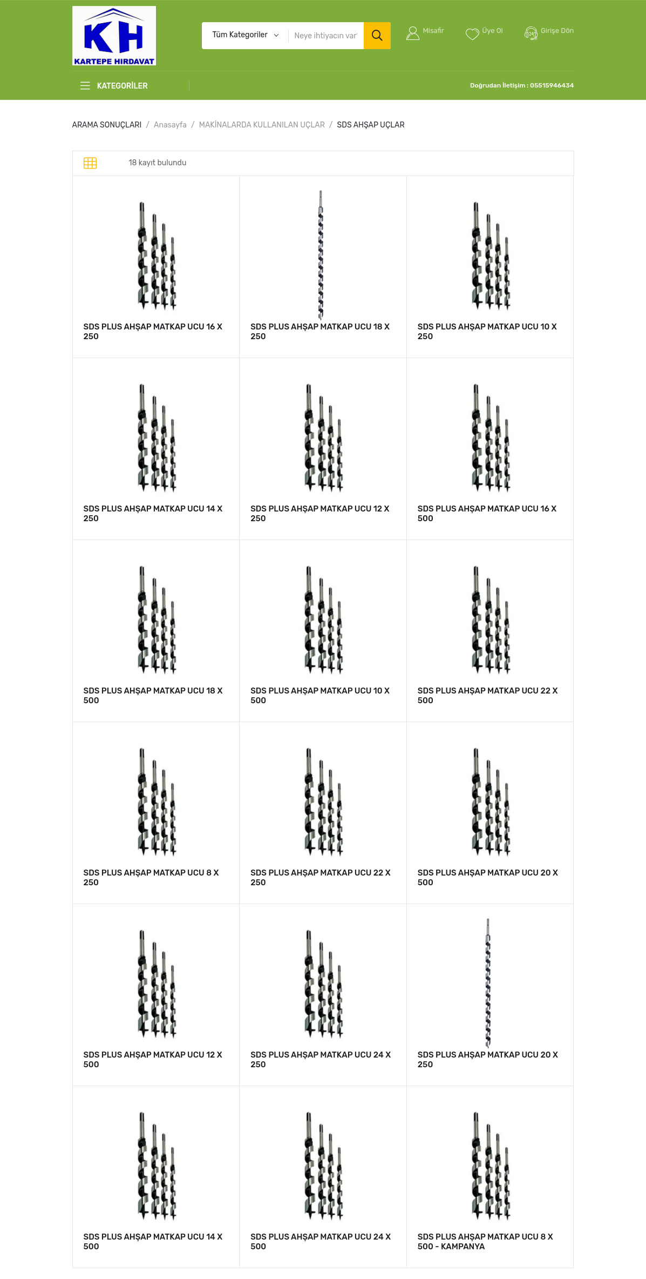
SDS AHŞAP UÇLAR (371, 125)
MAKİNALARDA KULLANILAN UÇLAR (262, 125)
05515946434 (552, 85)
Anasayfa (170, 125)
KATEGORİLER (114, 85)
